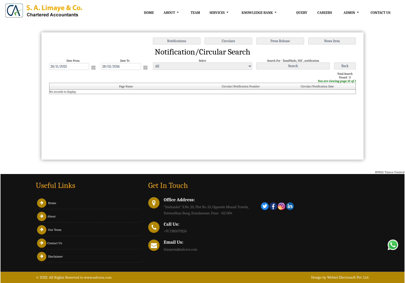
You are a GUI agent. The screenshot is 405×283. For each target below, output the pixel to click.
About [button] (170, 13)
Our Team (49, 230)
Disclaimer (50, 256)
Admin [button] (350, 13)
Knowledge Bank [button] (258, 13)
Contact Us (380, 13)
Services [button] (217, 13)
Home (149, 13)
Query (301, 13)
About (46, 216)
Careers (324, 13)
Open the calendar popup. (95, 68)
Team (195, 13)
